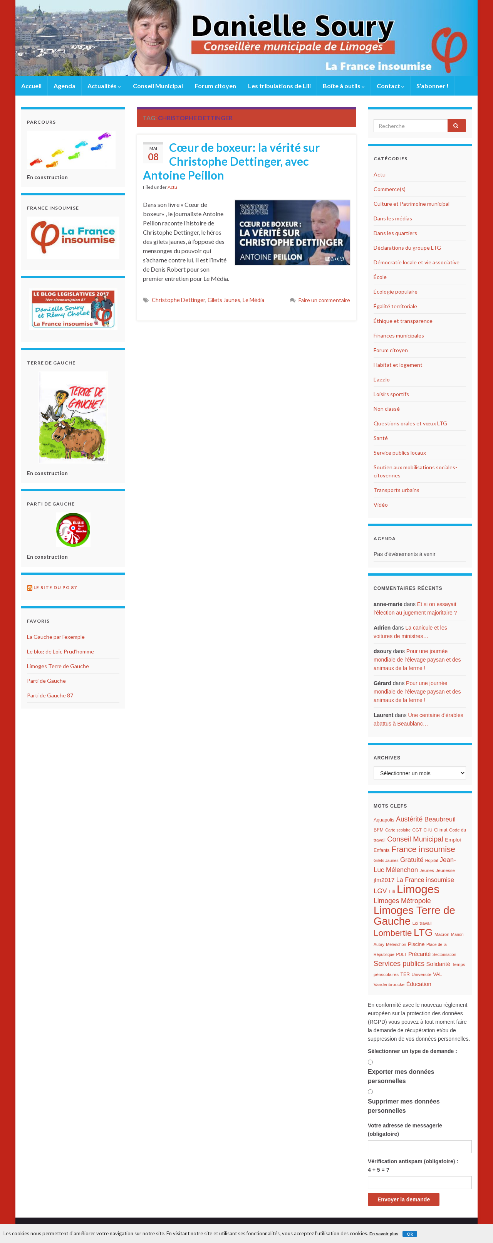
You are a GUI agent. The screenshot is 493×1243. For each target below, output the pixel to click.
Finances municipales (399, 335)
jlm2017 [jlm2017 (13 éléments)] (384, 880)
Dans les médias (393, 218)
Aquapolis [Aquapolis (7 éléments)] (384, 820)
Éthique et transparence (403, 320)
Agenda (64, 85)
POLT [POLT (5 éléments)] (401, 954)
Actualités (104, 85)
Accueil (31, 85)
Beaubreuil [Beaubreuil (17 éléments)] (440, 819)
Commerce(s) (390, 189)
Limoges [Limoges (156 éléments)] (418, 889)
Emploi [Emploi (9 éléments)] (453, 840)
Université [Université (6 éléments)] (421, 974)
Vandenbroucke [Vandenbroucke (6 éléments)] (389, 984)
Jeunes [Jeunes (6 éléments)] (427, 870)
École (380, 277)
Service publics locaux (400, 452)
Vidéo (381, 504)
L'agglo (382, 379)
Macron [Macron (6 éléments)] (441, 934)
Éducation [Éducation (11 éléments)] (418, 984)
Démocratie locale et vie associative (416, 262)
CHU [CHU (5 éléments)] (427, 830)
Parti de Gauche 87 (50, 695)
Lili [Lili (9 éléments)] (392, 891)
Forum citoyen (215, 85)
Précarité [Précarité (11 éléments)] (419, 954)
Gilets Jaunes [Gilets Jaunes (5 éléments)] (386, 860)
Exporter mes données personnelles (401, 1076)
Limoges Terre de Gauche (58, 666)
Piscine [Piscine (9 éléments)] (416, 944)
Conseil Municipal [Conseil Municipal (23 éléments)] (415, 839)
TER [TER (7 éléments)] (404, 974)
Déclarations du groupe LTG (407, 247)
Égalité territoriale (395, 306)
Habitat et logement (398, 364)
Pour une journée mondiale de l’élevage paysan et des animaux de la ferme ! (417, 659)
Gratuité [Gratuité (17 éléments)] (411, 859)
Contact (390, 85)
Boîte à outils (344, 85)
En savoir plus (383, 1233)
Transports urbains (396, 490)
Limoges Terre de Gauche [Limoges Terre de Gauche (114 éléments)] (414, 915)
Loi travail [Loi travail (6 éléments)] (422, 923)
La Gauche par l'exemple (56, 636)
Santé (381, 438)
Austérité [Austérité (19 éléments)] (409, 819)
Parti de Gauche (46, 680)
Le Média (253, 300)
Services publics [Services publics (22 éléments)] (399, 963)
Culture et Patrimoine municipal (411, 203)
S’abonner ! (432, 85)
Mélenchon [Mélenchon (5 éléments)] (396, 944)
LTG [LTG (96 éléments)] (423, 932)
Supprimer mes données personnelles (404, 1106)
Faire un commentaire (324, 300)
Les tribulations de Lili (279, 85)
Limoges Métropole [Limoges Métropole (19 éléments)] (402, 901)
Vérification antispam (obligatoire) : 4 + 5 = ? (413, 1165)
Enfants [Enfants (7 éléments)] (382, 850)
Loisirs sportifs (391, 394)
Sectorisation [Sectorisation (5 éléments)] (444, 954)
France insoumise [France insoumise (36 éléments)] (423, 849)
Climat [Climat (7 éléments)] (441, 830)
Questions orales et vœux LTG (410, 423)
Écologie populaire (396, 291)
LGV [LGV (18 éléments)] (380, 891)
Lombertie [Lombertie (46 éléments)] (393, 933)
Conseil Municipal (158, 85)
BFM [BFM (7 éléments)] (379, 830)
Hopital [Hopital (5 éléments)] (431, 860)
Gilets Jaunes (224, 300)
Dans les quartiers (395, 233)
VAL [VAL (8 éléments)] (437, 974)
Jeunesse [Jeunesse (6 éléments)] (445, 870)
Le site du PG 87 (55, 587)
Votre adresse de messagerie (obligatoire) (405, 1129)
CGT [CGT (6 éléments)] (416, 830)
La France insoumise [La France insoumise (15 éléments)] (425, 879)
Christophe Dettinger (178, 300)
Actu (172, 187)
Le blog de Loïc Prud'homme (60, 651)
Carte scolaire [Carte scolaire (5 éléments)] (398, 830)
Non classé (387, 408)
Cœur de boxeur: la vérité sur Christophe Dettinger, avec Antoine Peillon (231, 161)
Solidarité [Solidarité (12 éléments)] (438, 964)
